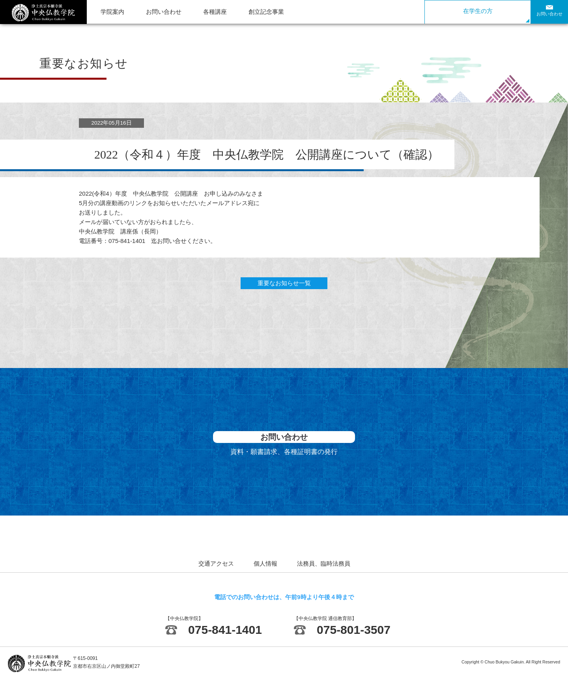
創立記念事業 (266, 11)
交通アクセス (216, 563)
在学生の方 (478, 10)
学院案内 (112, 11)
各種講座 (215, 11)
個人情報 (265, 563)
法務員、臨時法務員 (323, 563)
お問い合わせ (163, 11)
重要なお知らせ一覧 (284, 283)
